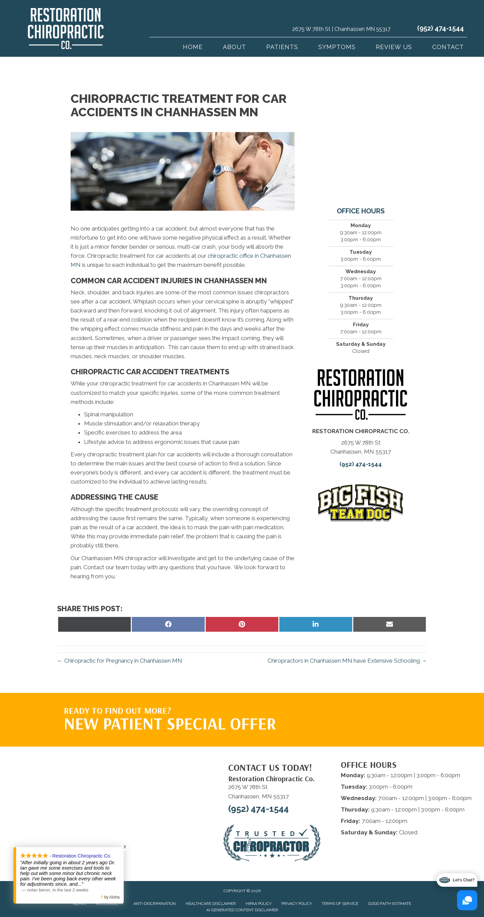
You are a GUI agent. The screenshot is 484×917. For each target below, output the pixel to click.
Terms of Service (340, 903)
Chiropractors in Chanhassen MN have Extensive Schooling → (347, 660)
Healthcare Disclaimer (211, 903)
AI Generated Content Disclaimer (242, 910)
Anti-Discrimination (154, 903)
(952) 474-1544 (440, 28)
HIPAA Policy (259, 903)
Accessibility (110, 903)
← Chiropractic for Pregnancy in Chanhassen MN (119, 660)
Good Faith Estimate (389, 903)
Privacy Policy (296, 903)
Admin (79, 903)
